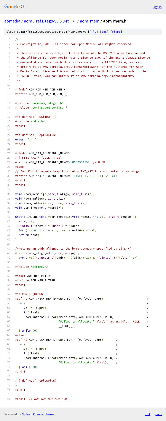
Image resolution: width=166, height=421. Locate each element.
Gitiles (26, 414)
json (158, 414)
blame (116, 32)
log (104, 32)
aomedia (12, 21)
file (92, 32)
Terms (49, 414)
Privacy (38, 414)
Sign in (157, 7)
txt (147, 414)
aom (28, 21)
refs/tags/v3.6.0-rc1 (54, 21)
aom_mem (89, 21)
